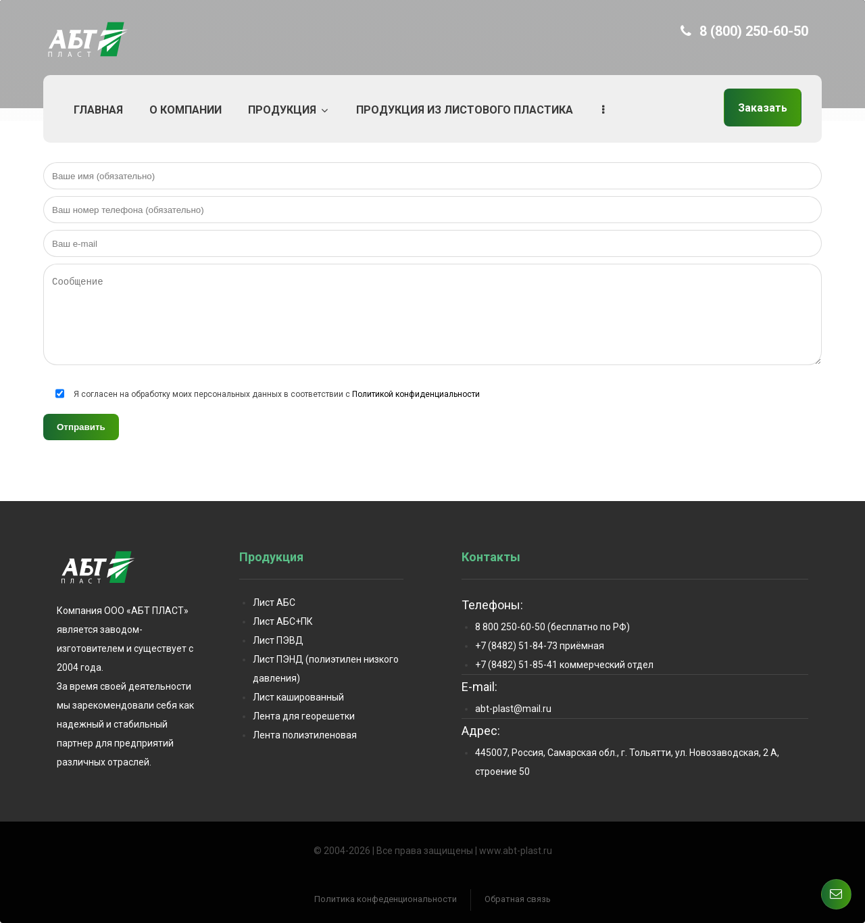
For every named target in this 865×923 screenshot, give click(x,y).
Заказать (762, 107)
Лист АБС (274, 602)
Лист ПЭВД (278, 640)
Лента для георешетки (304, 716)
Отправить (81, 427)
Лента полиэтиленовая (305, 735)
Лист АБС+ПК (283, 621)
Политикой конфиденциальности (416, 394)
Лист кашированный (298, 697)
